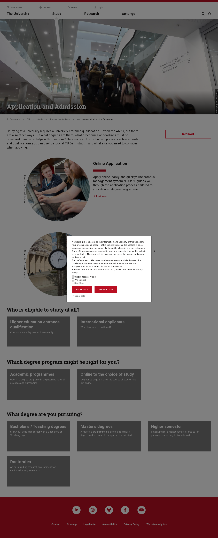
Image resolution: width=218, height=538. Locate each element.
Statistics (78, 283)
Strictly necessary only (84, 276)
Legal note (78, 296)
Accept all (82, 289)
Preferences (79, 279)
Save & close (105, 289)
